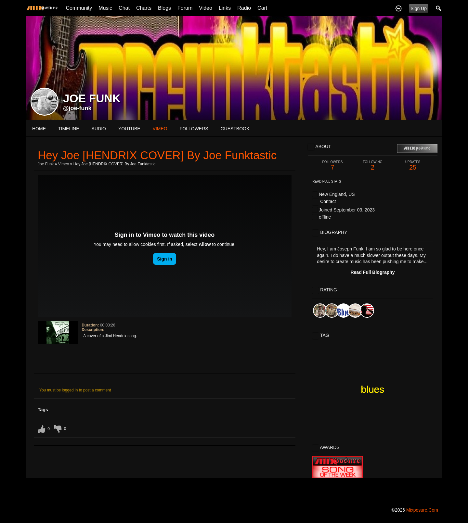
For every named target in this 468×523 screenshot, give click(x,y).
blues (372, 389)
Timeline (68, 128)
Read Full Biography (372, 272)
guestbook (235, 128)
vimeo (160, 128)
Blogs (164, 8)
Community (79, 8)
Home (39, 128)
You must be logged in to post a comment (75, 390)
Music (105, 8)
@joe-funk (77, 108)
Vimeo (63, 164)
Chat (124, 8)
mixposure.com (422, 510)
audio (99, 128)
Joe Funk (46, 164)
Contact (328, 201)
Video (205, 8)
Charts (143, 8)
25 (413, 165)
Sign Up (418, 8)
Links (225, 8)
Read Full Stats (326, 181)
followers (194, 128)
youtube (129, 128)
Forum (184, 8)
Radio (244, 8)
